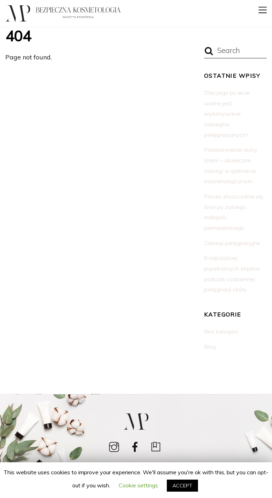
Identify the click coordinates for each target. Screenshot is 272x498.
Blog (210, 346)
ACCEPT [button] (182, 485)
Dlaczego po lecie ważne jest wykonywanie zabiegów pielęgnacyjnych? (227, 113)
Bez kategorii (221, 331)
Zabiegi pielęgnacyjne (232, 243)
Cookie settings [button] (138, 485)
